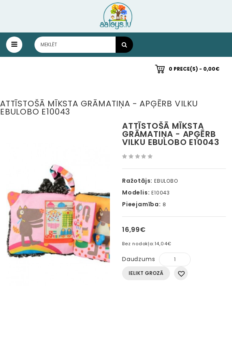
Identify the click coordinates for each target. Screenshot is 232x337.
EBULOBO (166, 180)
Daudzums (138, 259)
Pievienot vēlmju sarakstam (181, 273)
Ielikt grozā (146, 273)
